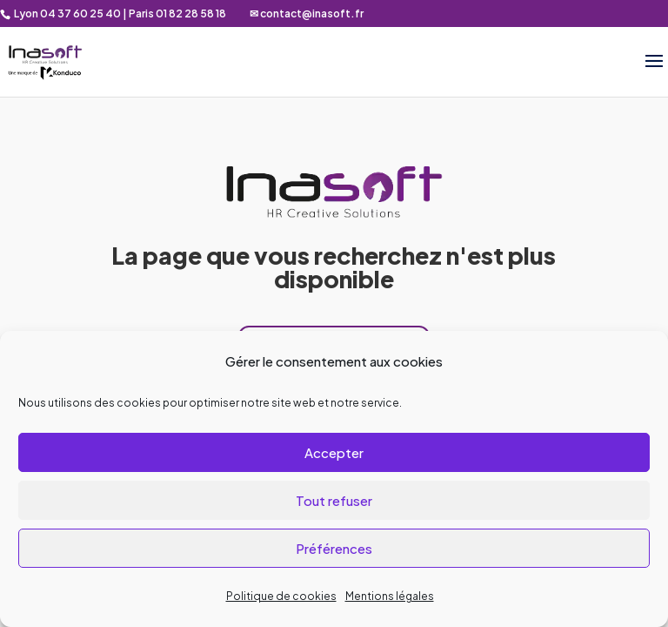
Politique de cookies (281, 596)
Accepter (334, 452)
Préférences (334, 548)
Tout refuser (334, 500)
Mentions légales (389, 596)
